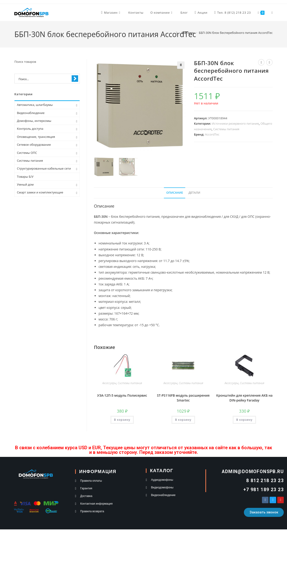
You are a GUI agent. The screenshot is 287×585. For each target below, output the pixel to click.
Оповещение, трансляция (36, 137)
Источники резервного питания (235, 123)
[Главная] (176, 33)
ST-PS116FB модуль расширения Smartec (183, 397)
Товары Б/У (25, 176)
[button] (181, 65)
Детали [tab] (194, 193)
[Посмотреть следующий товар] (269, 62)
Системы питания (226, 129)
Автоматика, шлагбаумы (35, 105)
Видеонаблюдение (31, 113)
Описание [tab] (174, 193)
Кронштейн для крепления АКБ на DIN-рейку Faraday (244, 397)
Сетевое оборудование (34, 144)
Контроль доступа (30, 128)
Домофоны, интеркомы (34, 121)
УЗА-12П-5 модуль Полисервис (122, 395)
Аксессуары (109, 383)
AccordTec (212, 134)
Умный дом (25, 184)
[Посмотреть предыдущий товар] (261, 62)
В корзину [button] (122, 420)
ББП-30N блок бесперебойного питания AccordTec (236, 33)
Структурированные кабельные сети (44, 168)
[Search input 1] (44, 79)
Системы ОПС (27, 153)
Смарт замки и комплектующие (40, 192)
